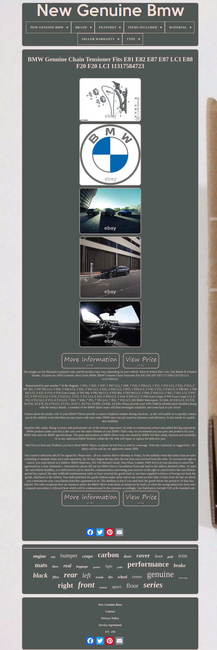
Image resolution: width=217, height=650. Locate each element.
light (108, 566)
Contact (110, 611)
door (128, 556)
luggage (82, 566)
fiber (55, 566)
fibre (55, 577)
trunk (99, 577)
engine (39, 556)
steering (183, 577)
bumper (68, 556)
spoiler (96, 567)
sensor (103, 587)
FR (113, 632)
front (86, 584)
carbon (108, 555)
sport (116, 586)
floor (132, 585)
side (53, 557)
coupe (87, 556)
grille (120, 567)
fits (110, 577)
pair (170, 557)
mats (41, 565)
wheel (122, 577)
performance (148, 564)
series (153, 584)
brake (180, 565)
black (40, 575)
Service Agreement (110, 625)
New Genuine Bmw (110, 604)
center (137, 576)
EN (107, 632)
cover (143, 555)
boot (159, 556)
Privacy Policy (110, 618)
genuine (160, 574)
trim (182, 556)
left (86, 575)
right (65, 585)
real (67, 565)
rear (70, 574)
